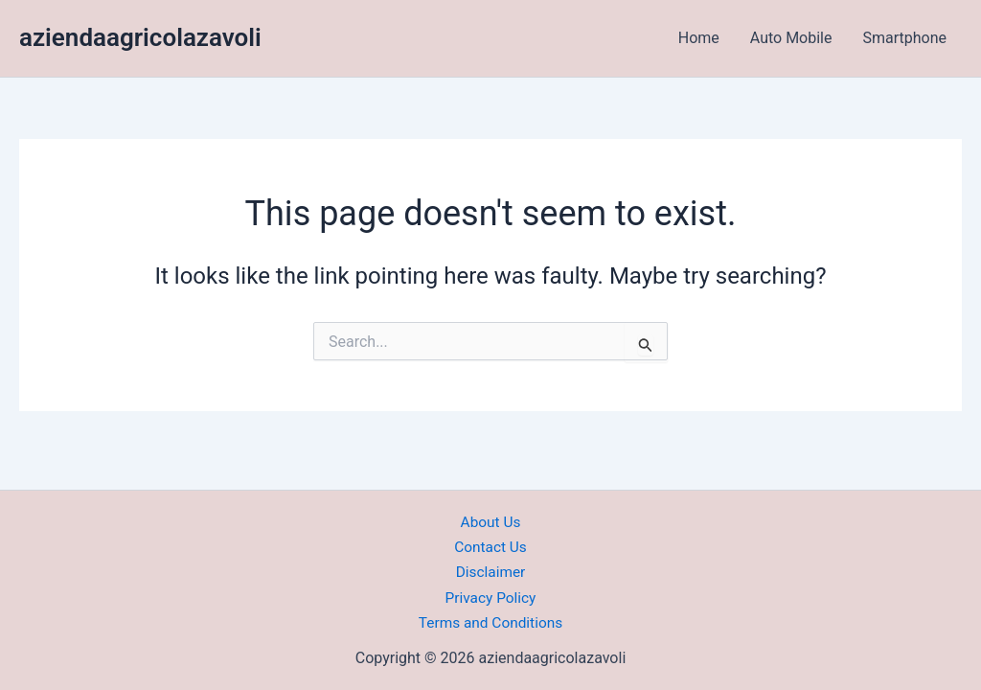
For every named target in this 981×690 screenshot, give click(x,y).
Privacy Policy (491, 597)
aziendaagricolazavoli (140, 37)
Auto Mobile (791, 38)
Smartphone (904, 38)
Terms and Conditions (490, 622)
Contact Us (491, 547)
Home (698, 38)
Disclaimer (490, 572)
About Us (490, 522)
